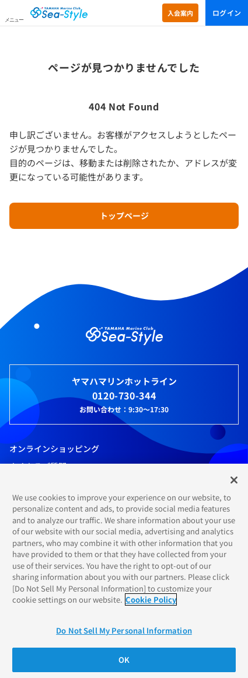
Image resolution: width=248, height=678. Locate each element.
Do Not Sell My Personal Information (124, 630)
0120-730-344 (124, 395)
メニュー (14, 20)
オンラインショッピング (54, 448)
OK (124, 659)
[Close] (234, 480)
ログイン (226, 13)
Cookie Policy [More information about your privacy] (150, 599)
